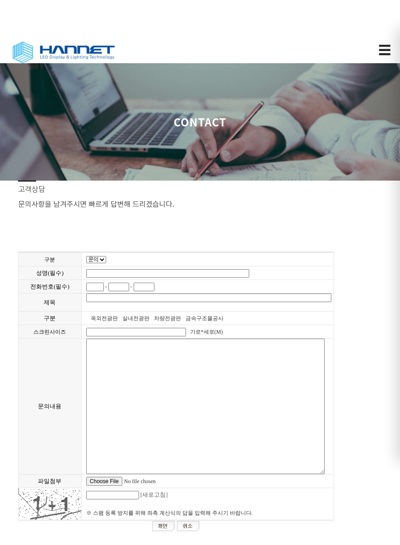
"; (96, 259)
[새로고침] (154, 494)
